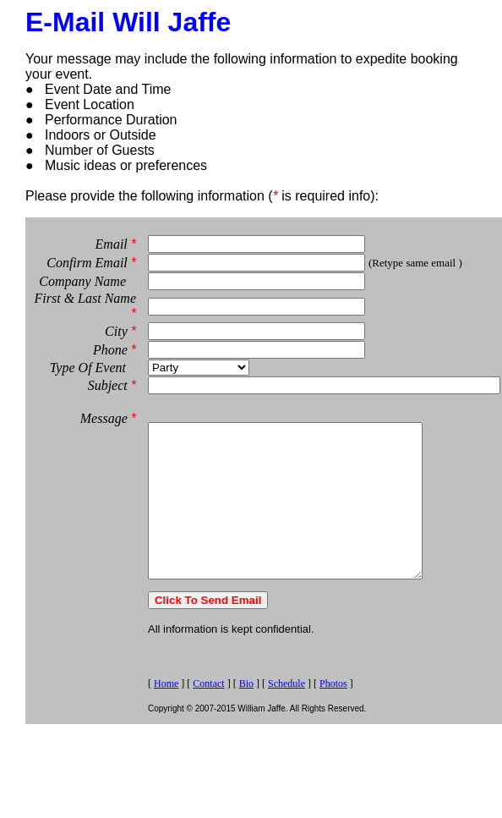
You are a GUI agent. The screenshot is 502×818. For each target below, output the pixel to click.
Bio (246, 692)
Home (166, 692)
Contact (208, 692)
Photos (333, 692)
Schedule (286, 692)
